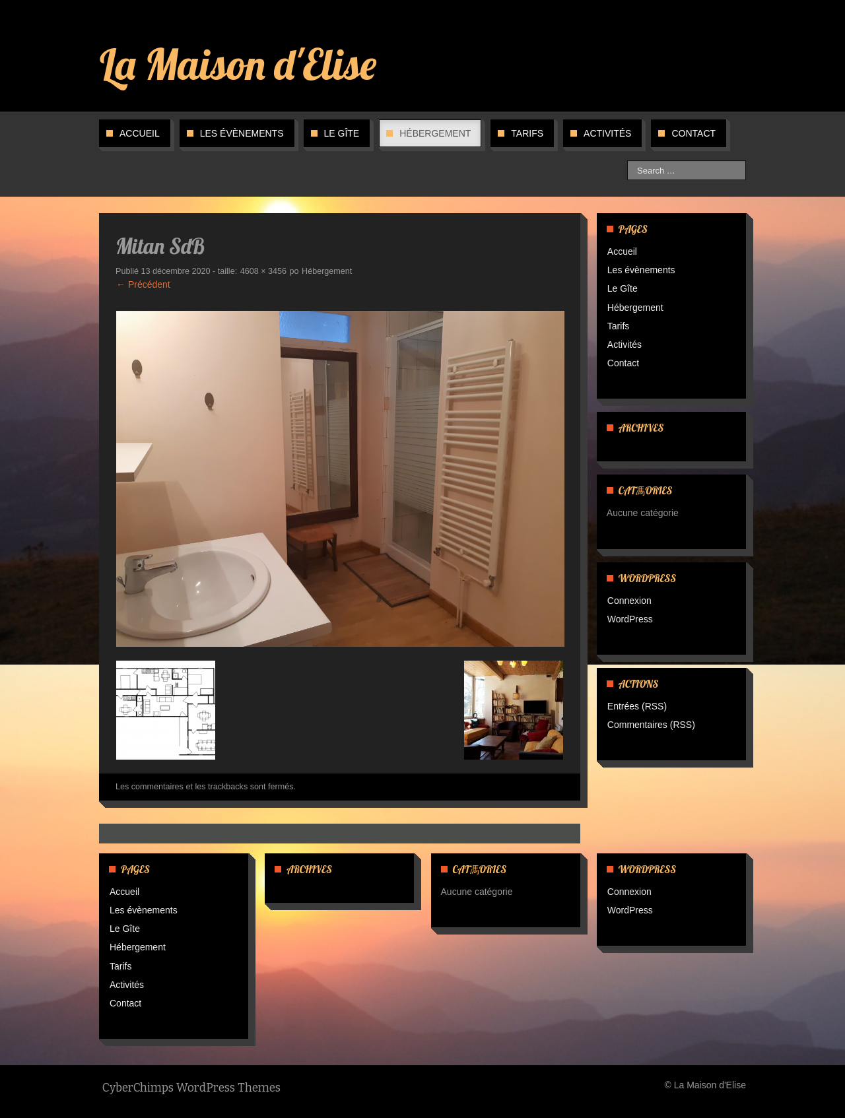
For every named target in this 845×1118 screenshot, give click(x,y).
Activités (607, 133)
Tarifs (527, 133)
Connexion (629, 600)
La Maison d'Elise (238, 64)
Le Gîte (342, 133)
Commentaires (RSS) (651, 724)
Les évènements (242, 133)
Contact (693, 133)
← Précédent (143, 284)
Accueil (139, 133)
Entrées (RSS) (637, 706)
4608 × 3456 (263, 271)
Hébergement (435, 133)
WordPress (630, 619)
